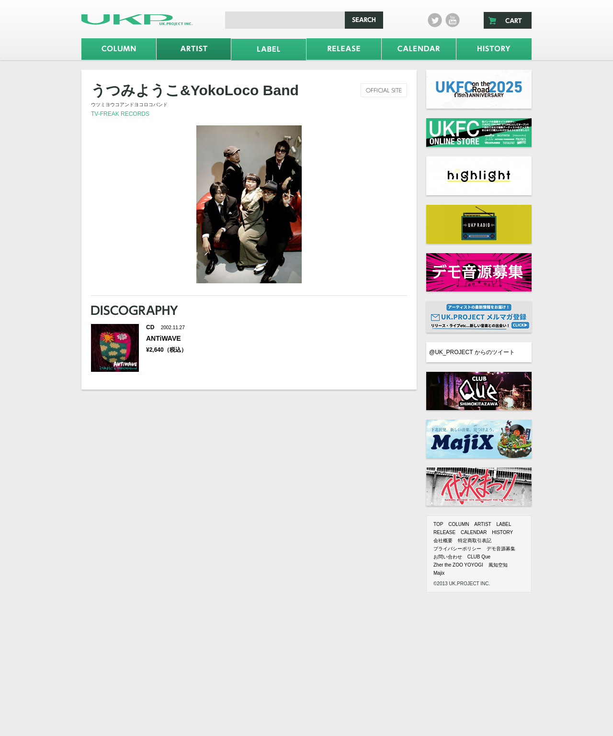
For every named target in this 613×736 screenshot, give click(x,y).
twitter (435, 20)
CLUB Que (478, 556)
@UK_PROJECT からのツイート (472, 352)
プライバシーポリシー (457, 548)
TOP (438, 524)
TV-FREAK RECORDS (120, 114)
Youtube (452, 20)
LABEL (503, 524)
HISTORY (502, 532)
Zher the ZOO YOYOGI (458, 565)
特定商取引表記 (474, 540)
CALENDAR (474, 532)
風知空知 (498, 565)
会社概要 (443, 540)
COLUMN (458, 524)
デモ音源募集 (501, 548)
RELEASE (444, 532)
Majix (438, 573)
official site (384, 90)
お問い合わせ (447, 556)
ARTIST (482, 524)
